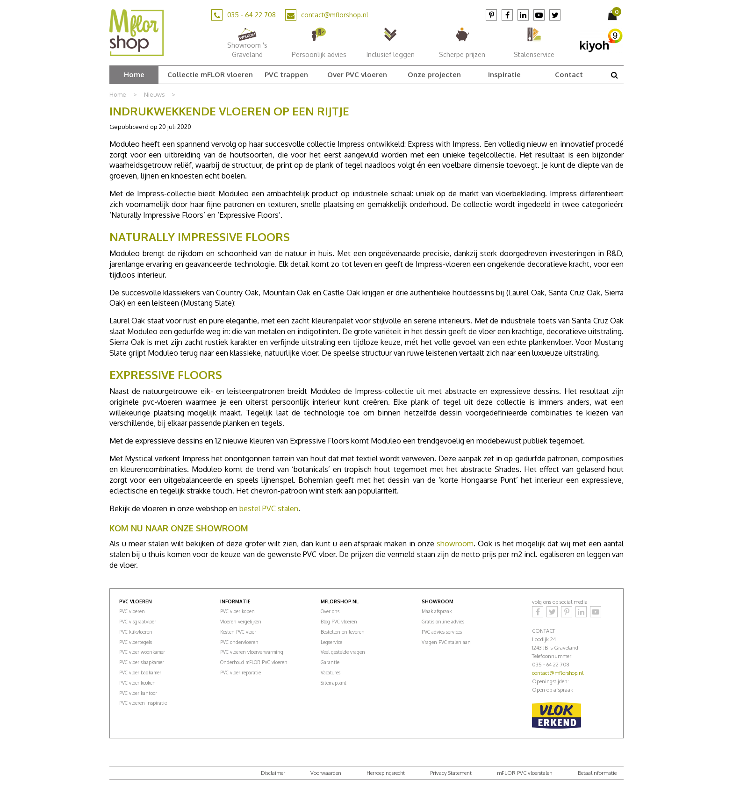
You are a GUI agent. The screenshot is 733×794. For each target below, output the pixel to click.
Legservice (331, 642)
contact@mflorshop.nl (334, 15)
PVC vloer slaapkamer (141, 662)
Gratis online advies (443, 621)
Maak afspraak (437, 611)
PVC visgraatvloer (137, 621)
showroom (455, 543)
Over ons (330, 611)
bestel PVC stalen (268, 508)
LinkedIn (523, 15)
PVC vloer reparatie (240, 672)
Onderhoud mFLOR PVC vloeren (253, 662)
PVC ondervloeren (239, 642)
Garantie (330, 662)
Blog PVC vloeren (339, 621)
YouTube (539, 15)
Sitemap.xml (333, 683)
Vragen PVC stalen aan (446, 642)
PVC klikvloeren (135, 632)
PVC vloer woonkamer (142, 652)
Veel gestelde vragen (343, 652)
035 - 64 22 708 (251, 15)
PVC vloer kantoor (138, 693)
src (614, 74)
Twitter (555, 15)
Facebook (507, 15)
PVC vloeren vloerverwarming (251, 652)
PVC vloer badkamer (140, 672)
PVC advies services (442, 632)
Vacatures (330, 672)
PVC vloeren (132, 611)
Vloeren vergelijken (240, 621)
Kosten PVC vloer (238, 632)
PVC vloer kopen (237, 611)
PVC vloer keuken (137, 683)
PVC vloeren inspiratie (143, 703)
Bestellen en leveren (343, 632)
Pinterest (491, 15)
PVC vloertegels (135, 642)
